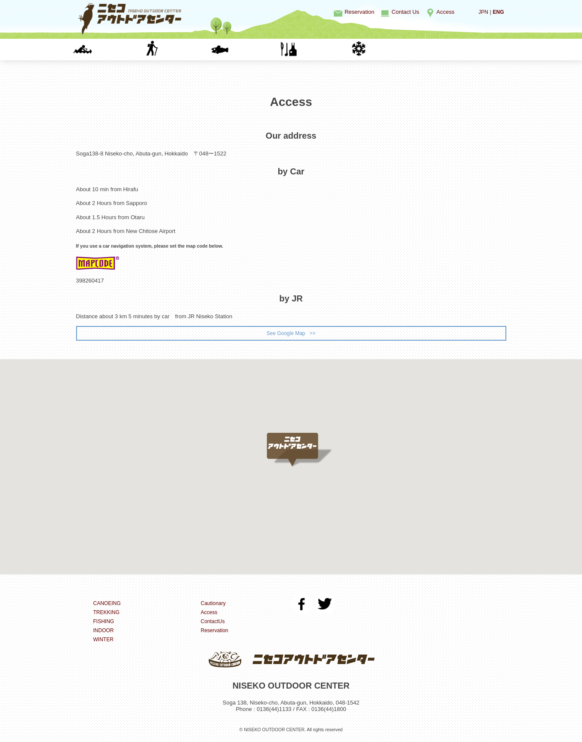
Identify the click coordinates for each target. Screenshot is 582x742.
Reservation (359, 12)
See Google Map (285, 333)
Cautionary (214, 604)
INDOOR (317, 49)
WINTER (386, 49)
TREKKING (179, 49)
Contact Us (405, 12)
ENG (498, 12)
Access (446, 12)
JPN (482, 12)
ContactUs (214, 622)
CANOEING (110, 49)
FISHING (248, 49)
